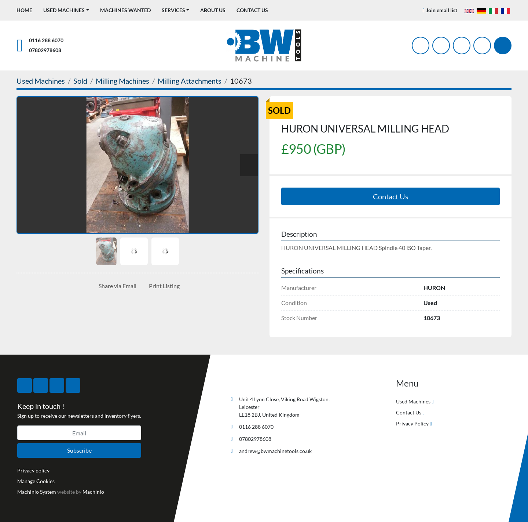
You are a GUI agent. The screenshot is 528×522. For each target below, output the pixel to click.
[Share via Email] (116, 286)
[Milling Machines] (122, 80)
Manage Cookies (36, 481)
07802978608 (45, 50)
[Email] (79, 432)
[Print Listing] (162, 286)
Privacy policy (33, 470)
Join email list (441, 10)
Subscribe (79, 450)
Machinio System (36, 492)
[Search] (502, 45)
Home (24, 10)
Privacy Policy (412, 423)
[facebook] (420, 45)
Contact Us (252, 10)
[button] (66, 10)
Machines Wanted (125, 10)
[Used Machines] (40, 80)
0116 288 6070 (46, 40)
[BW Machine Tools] (251, 382)
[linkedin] (482, 45)
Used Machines (64, 10)
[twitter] (441, 45)
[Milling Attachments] (189, 80)
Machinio (93, 492)
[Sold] (80, 80)
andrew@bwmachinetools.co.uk (275, 451)
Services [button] (173, 10)
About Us (212, 10)
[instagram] (461, 45)
